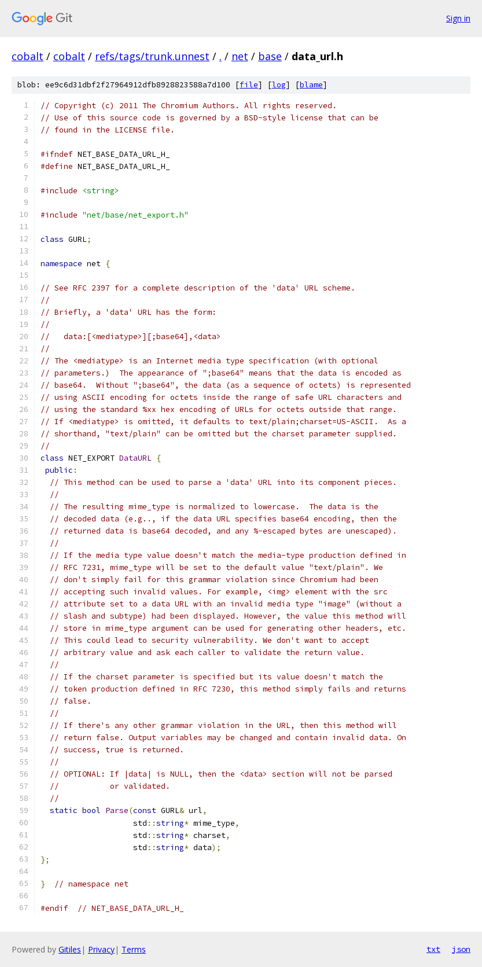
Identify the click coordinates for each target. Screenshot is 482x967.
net (239, 56)
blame (311, 85)
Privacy (101, 949)
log (279, 85)
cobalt (27, 56)
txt (433, 949)
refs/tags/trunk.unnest (152, 56)
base (270, 56)
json (461, 949)
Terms (134, 949)
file (249, 85)
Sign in (458, 18)
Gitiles (69, 949)
